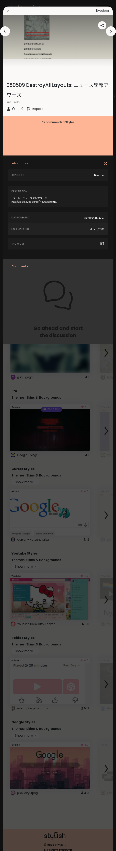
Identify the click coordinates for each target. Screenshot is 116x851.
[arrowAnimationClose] (5, 31)
